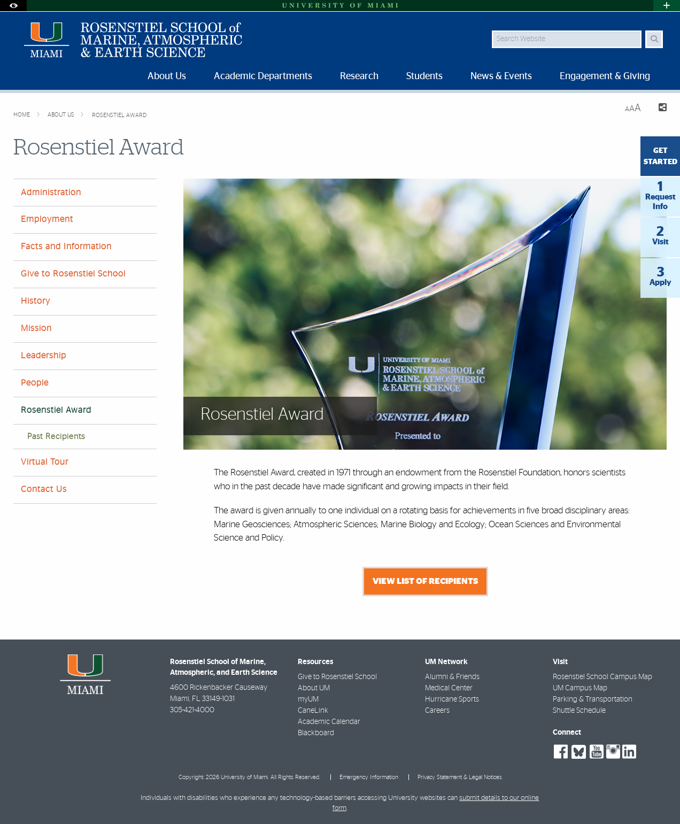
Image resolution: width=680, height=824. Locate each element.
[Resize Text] (633, 108)
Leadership (43, 355)
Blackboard (316, 733)
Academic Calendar (329, 722)
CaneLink (313, 710)
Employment (47, 219)
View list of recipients (425, 581)
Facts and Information (66, 246)
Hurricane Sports (452, 699)
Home (22, 115)
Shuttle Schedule (579, 710)
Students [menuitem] (424, 76)
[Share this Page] (658, 108)
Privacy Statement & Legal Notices (460, 777)
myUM (308, 699)
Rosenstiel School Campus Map (602, 677)
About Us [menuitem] (167, 76)
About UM (314, 688)
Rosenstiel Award (119, 115)
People (35, 383)
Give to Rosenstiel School (73, 273)
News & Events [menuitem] (501, 76)
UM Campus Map (580, 688)
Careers (437, 710)
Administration (51, 192)
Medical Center (449, 688)
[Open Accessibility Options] (13, 5)
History (35, 301)
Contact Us (44, 489)
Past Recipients (56, 437)
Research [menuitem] (359, 76)
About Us (62, 115)
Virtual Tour (44, 462)
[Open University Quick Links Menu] (666, 5)
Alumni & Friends (452, 677)
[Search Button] (654, 39)
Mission (36, 328)
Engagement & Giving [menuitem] (605, 76)
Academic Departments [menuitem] (263, 76)
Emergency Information (368, 777)
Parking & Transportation (592, 699)
